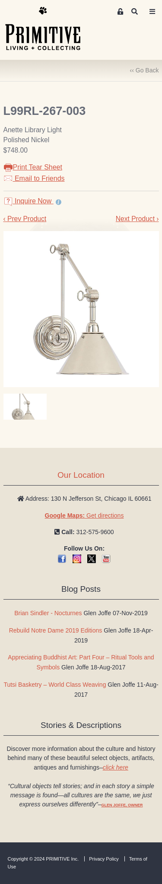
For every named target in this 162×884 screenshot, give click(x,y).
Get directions (84, 515)
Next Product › (137, 218)
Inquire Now (28, 201)
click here (115, 767)
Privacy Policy (103, 858)
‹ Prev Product (25, 218)
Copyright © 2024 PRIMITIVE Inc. (43, 858)
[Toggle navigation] (152, 11)
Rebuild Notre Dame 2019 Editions (55, 630)
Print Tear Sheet (32, 167)
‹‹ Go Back (144, 70)
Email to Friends (34, 178)
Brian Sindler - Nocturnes (48, 613)
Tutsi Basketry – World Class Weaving (54, 684)
